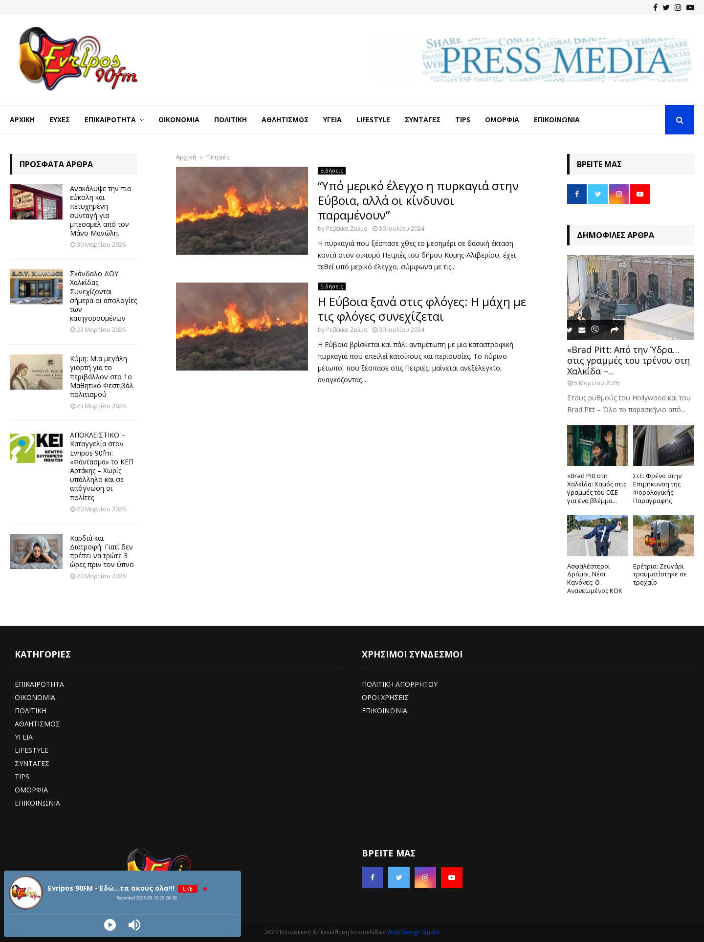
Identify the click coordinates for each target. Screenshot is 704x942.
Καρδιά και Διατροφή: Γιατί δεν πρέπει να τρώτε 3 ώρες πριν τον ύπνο (102, 551)
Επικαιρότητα (110, 119)
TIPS (22, 776)
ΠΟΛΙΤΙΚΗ (30, 710)
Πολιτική (230, 119)
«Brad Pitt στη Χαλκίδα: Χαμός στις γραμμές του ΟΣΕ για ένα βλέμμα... (596, 487)
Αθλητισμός (285, 119)
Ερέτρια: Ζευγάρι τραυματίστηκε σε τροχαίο (660, 574)
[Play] (110, 925)
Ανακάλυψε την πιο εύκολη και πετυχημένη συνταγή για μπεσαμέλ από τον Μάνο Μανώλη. (101, 211)
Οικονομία (178, 119)
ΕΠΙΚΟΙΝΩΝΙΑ (37, 803)
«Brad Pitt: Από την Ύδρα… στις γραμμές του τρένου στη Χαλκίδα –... (628, 360)
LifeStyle (373, 119)
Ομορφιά (502, 119)
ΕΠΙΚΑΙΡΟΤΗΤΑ (39, 684)
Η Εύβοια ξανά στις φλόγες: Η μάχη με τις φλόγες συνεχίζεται (422, 308)
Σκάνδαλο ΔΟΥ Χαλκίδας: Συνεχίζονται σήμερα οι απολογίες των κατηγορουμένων (103, 296)
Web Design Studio (413, 932)
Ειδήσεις (331, 170)
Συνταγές (422, 119)
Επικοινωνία (557, 119)
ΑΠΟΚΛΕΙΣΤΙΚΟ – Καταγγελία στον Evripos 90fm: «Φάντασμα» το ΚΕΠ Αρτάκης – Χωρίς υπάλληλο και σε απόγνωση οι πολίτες (101, 466)
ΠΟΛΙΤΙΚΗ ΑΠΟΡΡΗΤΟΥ (400, 684)
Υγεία (332, 119)
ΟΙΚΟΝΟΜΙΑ (35, 697)
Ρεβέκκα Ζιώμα (347, 228)
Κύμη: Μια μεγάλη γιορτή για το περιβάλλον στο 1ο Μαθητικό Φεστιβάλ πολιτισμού (101, 376)
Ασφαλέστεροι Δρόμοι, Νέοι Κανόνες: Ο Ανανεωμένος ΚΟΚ (594, 578)
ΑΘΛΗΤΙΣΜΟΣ (37, 723)
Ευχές (59, 119)
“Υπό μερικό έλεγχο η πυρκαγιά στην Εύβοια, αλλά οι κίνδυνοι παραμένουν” (418, 200)
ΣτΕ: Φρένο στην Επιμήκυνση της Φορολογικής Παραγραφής (657, 487)
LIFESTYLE (31, 750)
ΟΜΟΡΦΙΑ (31, 789)
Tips (462, 119)
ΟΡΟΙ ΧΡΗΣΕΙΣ (385, 697)
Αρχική (22, 119)
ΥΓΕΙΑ (24, 737)
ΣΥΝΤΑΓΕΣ (32, 763)
